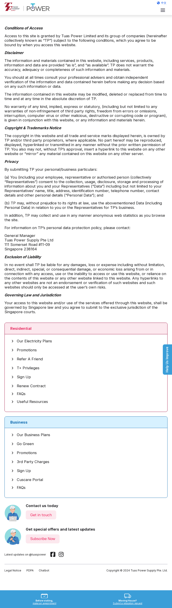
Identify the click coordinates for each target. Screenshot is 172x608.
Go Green (22, 444)
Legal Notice (12, 570)
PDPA (30, 570)
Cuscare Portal (27, 479)
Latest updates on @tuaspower (25, 554)
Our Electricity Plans (31, 341)
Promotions (24, 350)
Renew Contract (28, 386)
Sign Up (21, 377)
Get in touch (41, 515)
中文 (163, 2)
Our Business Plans (30, 435)
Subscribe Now (42, 539)
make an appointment (44, 603)
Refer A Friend (27, 359)
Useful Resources (29, 401)
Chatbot (44, 570)
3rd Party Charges (30, 461)
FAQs (18, 393)
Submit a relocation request (127, 603)
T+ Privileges (25, 368)
